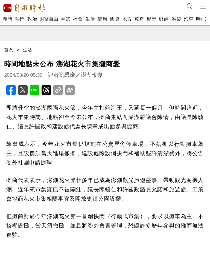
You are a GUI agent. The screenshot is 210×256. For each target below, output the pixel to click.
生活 (90, 19)
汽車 (188, 19)
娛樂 (176, 19)
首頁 (8, 49)
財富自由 (49, 19)
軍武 (65, 19)
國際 (114, 19)
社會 (78, 19)
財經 (164, 19)
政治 (32, 19)
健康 (102, 19)
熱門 (20, 19)
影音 (151, 19)
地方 (127, 19)
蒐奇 (139, 19)
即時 (7, 19)
